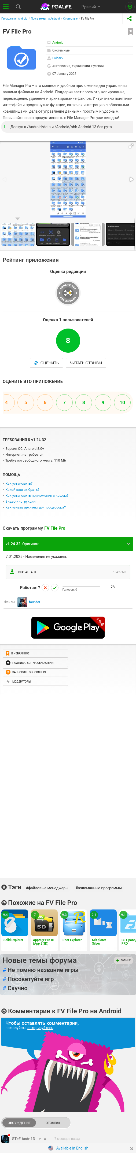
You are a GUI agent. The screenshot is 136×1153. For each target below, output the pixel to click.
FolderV (57, 58)
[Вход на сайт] (130, 7)
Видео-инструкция (20, 501)
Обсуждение (19, 1123)
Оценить (46, 363)
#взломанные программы (99, 888)
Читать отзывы (86, 363)
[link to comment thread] (40, 1138)
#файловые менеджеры (47, 888)
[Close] (131, 1148)
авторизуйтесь (40, 1028)
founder (34, 602)
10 (122, 402)
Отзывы (53, 1123)
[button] (131, 146)
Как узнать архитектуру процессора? (35, 507)
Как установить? (18, 483)
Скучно (15, 988)
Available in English (72, 1148)
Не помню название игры (41, 970)
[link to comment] (45, 1138)
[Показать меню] (6, 6)
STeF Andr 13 (23, 1139)
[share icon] (129, 18)
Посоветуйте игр (28, 979)
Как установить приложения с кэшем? (36, 495)
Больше (123, 960)
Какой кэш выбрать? (22, 490)
